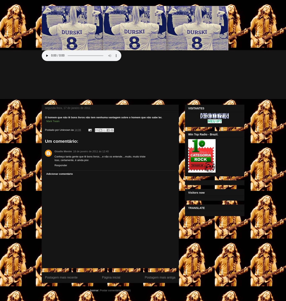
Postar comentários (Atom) (115, 290)
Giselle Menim (63, 151)
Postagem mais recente (61, 277)
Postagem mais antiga (160, 277)
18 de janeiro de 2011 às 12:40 (91, 151)
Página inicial (111, 277)
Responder (60, 165)
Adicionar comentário (59, 173)
